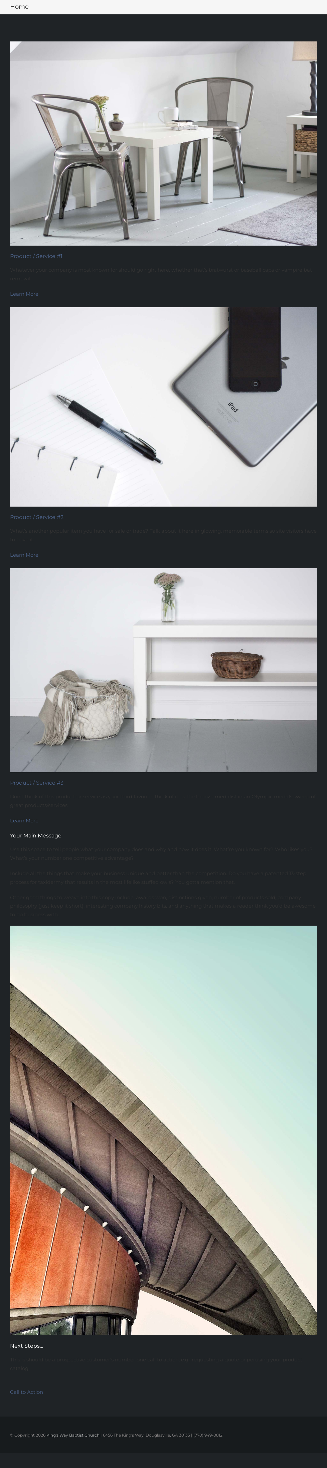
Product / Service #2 (36, 517)
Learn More (24, 294)
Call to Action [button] (26, 1392)
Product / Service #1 (36, 256)
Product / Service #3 (36, 783)
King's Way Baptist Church (73, 1435)
